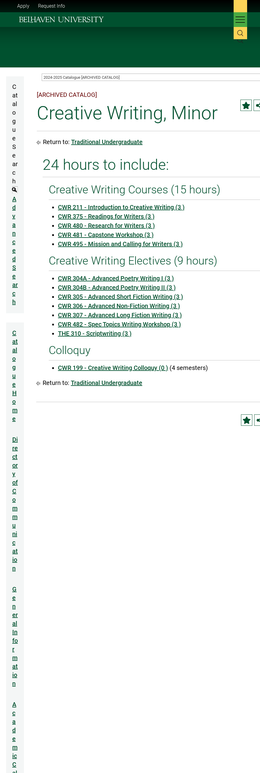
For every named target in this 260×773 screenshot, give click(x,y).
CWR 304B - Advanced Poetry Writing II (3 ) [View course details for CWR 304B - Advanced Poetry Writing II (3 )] (117, 287)
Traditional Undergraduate (107, 142)
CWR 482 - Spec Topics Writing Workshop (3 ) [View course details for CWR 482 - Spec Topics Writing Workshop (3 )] (119, 324)
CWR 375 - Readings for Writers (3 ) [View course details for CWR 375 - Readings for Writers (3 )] (106, 216)
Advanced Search (15, 250)
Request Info (51, 6)
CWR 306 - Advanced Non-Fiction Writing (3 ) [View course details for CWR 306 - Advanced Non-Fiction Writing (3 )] (119, 306)
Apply (23, 6)
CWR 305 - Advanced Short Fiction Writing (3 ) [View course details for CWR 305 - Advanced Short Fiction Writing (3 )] (120, 296)
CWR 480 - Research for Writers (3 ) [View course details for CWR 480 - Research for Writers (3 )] (106, 225)
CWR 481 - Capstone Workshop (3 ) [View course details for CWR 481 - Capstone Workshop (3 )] (106, 234)
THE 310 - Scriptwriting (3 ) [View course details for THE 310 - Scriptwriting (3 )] (95, 333)
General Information (15, 636)
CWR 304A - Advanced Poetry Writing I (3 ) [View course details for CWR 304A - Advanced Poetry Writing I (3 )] (116, 278)
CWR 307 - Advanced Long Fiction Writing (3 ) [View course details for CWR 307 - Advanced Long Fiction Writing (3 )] (120, 315)
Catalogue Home (15, 375)
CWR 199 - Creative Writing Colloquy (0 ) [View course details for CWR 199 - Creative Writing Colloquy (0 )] (113, 367)
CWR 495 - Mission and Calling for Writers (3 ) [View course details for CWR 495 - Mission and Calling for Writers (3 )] (120, 244)
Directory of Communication (15, 504)
